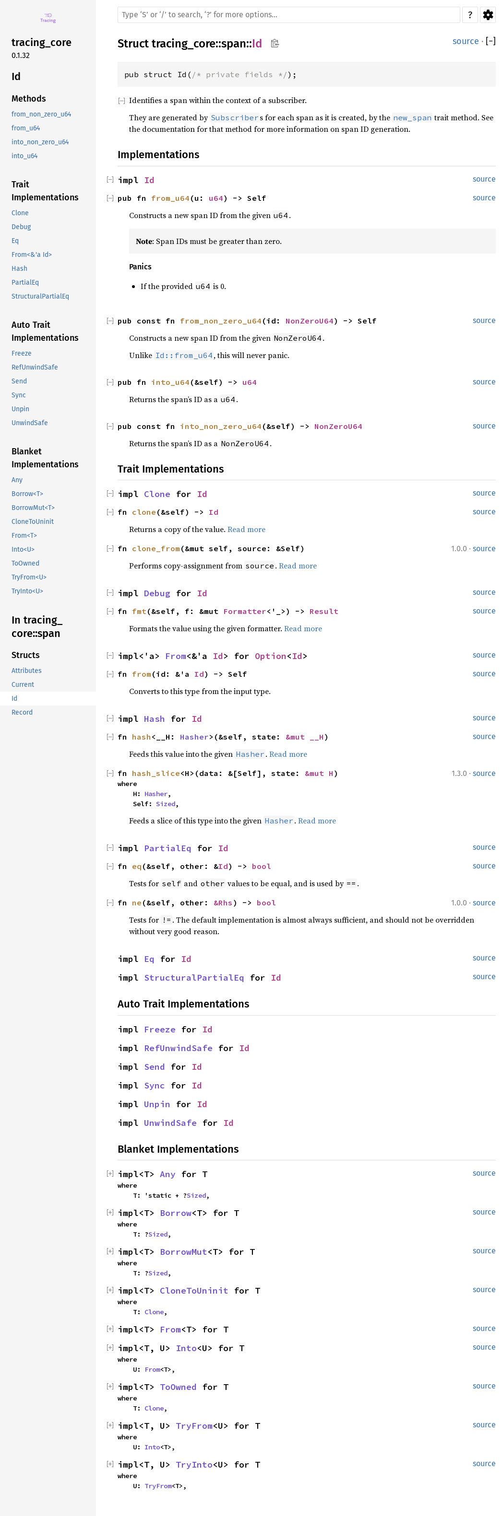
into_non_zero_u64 (221, 426)
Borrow (176, 1212)
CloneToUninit (194, 1290)
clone (144, 512)
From (175, 655)
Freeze (160, 1029)
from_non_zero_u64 (221, 320)
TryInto (194, 1464)
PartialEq (168, 848)
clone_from (156, 548)
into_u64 (170, 382)
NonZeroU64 (310, 320)
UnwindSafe (170, 1122)
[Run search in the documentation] (289, 15)
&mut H (319, 773)
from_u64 (170, 198)
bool (261, 866)
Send (154, 1066)
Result (324, 611)
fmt (139, 611)
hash (141, 736)
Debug (157, 593)
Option (271, 655)
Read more (246, 529)
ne (137, 902)
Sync (154, 1085)
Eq (149, 958)
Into (186, 1348)
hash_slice (156, 773)
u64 (216, 198)
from (141, 674)
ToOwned (178, 1386)
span (233, 43)
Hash (154, 718)
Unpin (157, 1104)
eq (137, 866)
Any (168, 1174)
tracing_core (184, 43)
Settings (488, 15)
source (466, 41)
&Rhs (223, 902)
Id (257, 43)
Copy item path (275, 43)
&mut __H (305, 736)
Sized (165, 803)
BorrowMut (183, 1251)
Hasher (194, 736)
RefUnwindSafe (178, 1047)
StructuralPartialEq (194, 977)
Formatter (244, 611)
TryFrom (194, 1425)
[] (491, 41)
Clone (157, 493)
